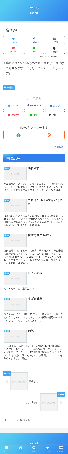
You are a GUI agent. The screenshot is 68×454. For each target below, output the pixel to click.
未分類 (8, 87)
